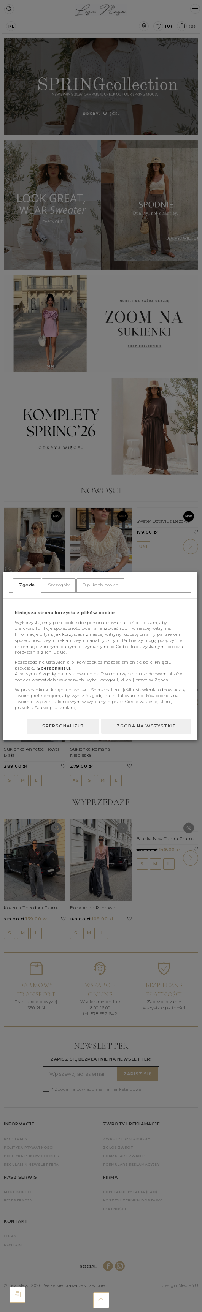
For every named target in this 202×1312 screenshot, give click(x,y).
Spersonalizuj (63, 726)
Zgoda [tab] (27, 585)
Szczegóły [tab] (59, 585)
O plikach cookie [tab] (100, 585)
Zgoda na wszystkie (146, 726)
